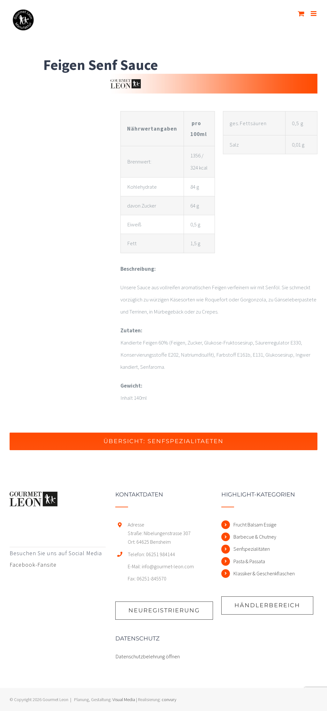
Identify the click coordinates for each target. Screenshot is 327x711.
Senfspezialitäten (251, 549)
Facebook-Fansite (33, 564)
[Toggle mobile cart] (301, 13)
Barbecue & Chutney (254, 536)
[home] (33, 497)
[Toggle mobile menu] (314, 13)
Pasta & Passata (249, 561)
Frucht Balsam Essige (255, 524)
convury (169, 699)
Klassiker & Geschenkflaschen (264, 573)
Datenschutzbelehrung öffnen (147, 656)
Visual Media (123, 699)
